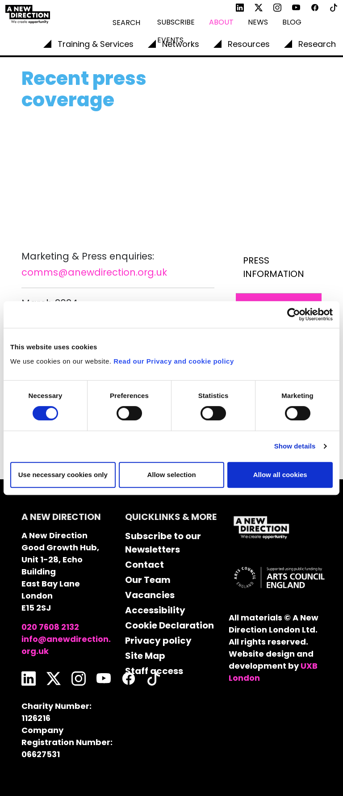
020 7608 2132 (50, 627)
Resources (249, 44)
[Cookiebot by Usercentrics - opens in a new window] (294, 314)
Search (126, 22)
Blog (291, 22)
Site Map (145, 655)
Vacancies (150, 595)
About (221, 22)
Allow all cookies (280, 474)
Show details (295, 446)
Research (317, 44)
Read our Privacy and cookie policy (173, 361)
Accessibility (155, 610)
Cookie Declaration (169, 625)
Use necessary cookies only (63, 474)
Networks (180, 44)
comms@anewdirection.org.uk (94, 272)
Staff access (154, 671)
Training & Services (96, 44)
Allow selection (171, 474)
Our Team (148, 580)
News (258, 22)
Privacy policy (158, 640)
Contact (144, 564)
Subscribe (176, 22)
